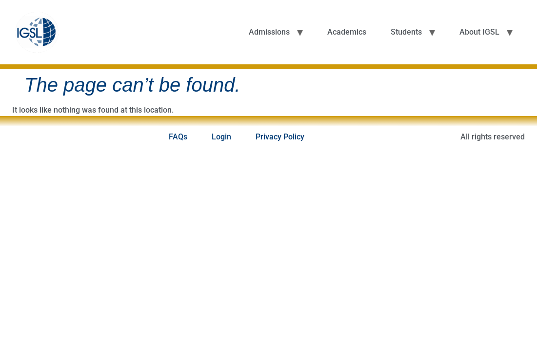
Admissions (269, 32)
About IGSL (479, 32)
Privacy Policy (280, 136)
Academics (346, 32)
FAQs (178, 136)
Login (221, 136)
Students (406, 32)
